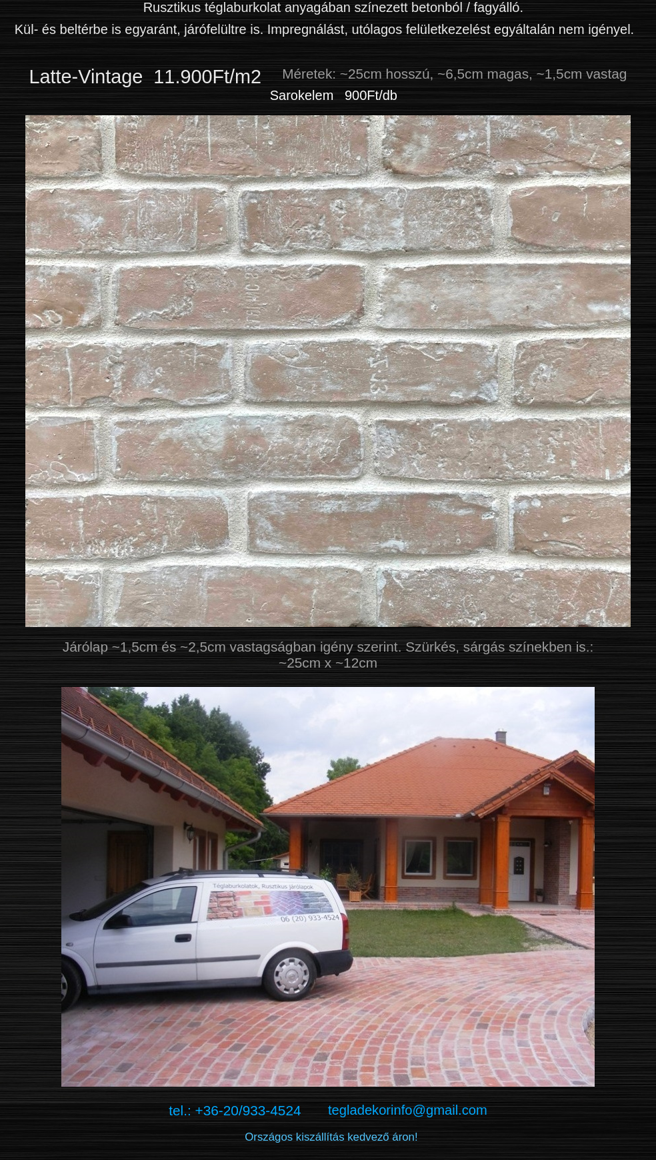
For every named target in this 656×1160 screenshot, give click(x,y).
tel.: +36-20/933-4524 (248, 1110)
